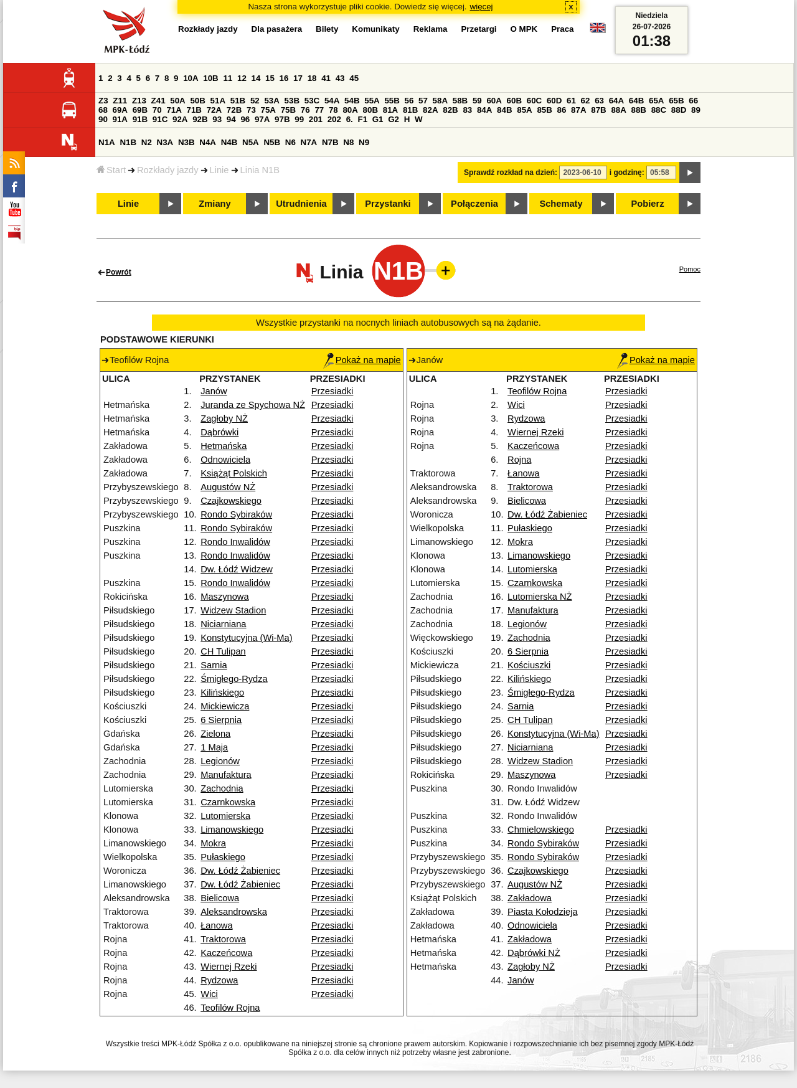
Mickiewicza (224, 706)
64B (636, 100)
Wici (209, 994)
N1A (106, 142)
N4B (229, 142)
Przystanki (387, 204)
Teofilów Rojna (230, 1008)
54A (331, 100)
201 (316, 119)
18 (312, 78)
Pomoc (689, 269)
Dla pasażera (277, 29)
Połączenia (474, 204)
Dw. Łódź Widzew (236, 569)
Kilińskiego (222, 693)
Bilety (327, 29)
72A (214, 110)
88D (678, 110)
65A (656, 100)
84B (504, 110)
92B (199, 119)
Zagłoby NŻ (224, 418)
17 (298, 78)
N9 (364, 142)
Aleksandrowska (233, 912)
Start (111, 170)
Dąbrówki (219, 432)
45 (354, 78)
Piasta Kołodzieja (542, 912)
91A (120, 119)
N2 (146, 142)
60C (534, 100)
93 (217, 119)
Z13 (139, 100)
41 (326, 78)
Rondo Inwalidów (235, 542)
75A (268, 110)
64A (616, 100)
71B (194, 110)
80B (370, 110)
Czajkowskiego (231, 501)
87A (578, 110)
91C (160, 119)
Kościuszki (528, 665)
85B (544, 110)
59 (477, 100)
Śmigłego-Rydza (234, 679)
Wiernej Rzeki (228, 967)
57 (423, 100)
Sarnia (213, 665)
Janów (213, 391)
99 (299, 119)
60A (493, 100)
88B (638, 110)
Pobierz (647, 204)
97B (282, 119)
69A (120, 110)
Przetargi (478, 29)
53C (311, 100)
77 (319, 110)
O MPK (524, 29)
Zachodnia (221, 788)
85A (524, 110)
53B (292, 100)
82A (430, 110)
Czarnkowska (227, 802)
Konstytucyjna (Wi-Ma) (246, 638)
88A (618, 110)
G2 (393, 119)
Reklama (430, 29)
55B (391, 100)
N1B (128, 142)
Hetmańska (223, 446)
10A (190, 78)
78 (333, 110)
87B (598, 110)
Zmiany (214, 204)
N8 (348, 142)
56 (409, 100)
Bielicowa (219, 898)
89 (695, 110)
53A (271, 100)
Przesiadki (332, 391)
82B (450, 110)
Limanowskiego (231, 830)
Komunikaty (375, 29)
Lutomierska (225, 816)
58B (460, 100)
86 (562, 110)
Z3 (103, 100)
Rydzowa (219, 980)
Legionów (220, 761)
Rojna (519, 460)
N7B (330, 142)
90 (103, 119)
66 (693, 100)
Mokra (213, 843)
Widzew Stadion (233, 610)
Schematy (560, 204)
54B (351, 100)
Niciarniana (223, 624)
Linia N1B (260, 170)
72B (234, 110)
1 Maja (214, 747)
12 (242, 78)
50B (197, 100)
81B (410, 110)
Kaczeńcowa (226, 953)
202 (334, 119)
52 (255, 100)
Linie (219, 170)
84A (484, 110)
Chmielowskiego (540, 830)
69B (140, 110)
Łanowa (216, 925)
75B (288, 110)
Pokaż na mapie (362, 360)
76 (305, 110)
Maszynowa (224, 597)
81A (390, 110)
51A (217, 100)
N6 (290, 142)
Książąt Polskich (233, 473)
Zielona (215, 734)
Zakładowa (529, 898)
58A (440, 100)
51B (237, 100)
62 (585, 100)
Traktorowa (223, 939)
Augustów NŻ (227, 487)
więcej (481, 6)
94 (231, 119)
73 (251, 110)
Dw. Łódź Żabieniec (240, 871)
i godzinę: (627, 172)
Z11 (120, 100)
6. (349, 119)
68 (103, 110)
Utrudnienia (301, 204)
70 (157, 110)
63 (599, 100)
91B (140, 119)
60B (514, 100)
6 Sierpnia (221, 720)
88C (658, 110)
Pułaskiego (222, 857)
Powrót (118, 272)
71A (173, 110)
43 (340, 78)
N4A (207, 142)
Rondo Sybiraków (236, 514)
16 (284, 78)
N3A (165, 142)
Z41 (158, 100)
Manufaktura (225, 775)
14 (256, 78)
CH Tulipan (223, 651)
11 (227, 78)
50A (177, 100)
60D (554, 100)
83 (467, 110)
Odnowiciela (225, 460)
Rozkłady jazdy (168, 170)
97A (262, 119)
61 (571, 100)
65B (676, 100)
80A (349, 110)
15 (270, 78)
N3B (186, 142)
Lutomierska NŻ (539, 597)
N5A (250, 142)
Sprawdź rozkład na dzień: (510, 172)
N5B (271, 142)
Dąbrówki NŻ (533, 953)
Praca (562, 29)
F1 (362, 119)
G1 (378, 119)
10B (210, 78)
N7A (309, 142)
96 (245, 119)
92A (179, 119)
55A (371, 100)
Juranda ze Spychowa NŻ (252, 405)
